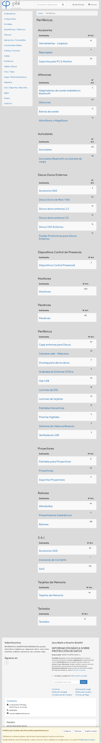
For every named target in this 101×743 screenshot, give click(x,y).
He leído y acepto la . (71, 676)
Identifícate (78, 4)
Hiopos (7, 98)
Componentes (10, 19)
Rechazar (78, 731)
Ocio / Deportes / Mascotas (15, 87)
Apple (6, 93)
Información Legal (83, 689)
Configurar (67, 731)
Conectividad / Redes (13, 45)
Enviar (83, 682)
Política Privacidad (59, 692)
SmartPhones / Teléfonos (14, 29)
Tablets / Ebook (10, 66)
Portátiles (8, 24)
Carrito (92, 4)
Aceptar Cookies (91, 731)
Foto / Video (9, 72)
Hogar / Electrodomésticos (15, 77)
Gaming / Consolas (12, 50)
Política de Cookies (87, 740)
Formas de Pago (82, 695)
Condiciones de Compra (62, 695)
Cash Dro (8, 103)
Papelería (8, 82)
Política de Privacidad (78, 670)
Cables (7, 56)
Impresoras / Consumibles (15, 40)
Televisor (8, 35)
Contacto (56, 689)
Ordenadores (10, 13)
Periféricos (8, 61)
